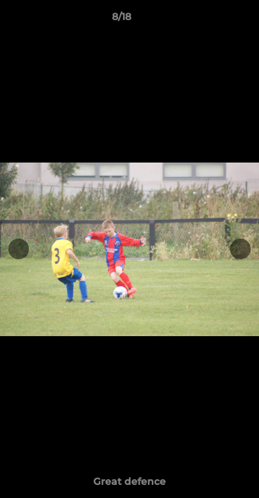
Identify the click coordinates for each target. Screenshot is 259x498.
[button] (209, 20)
